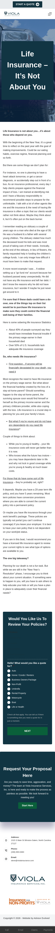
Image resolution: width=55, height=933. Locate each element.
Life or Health (18, 707)
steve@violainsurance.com (22, 860)
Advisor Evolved (42, 918)
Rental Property (19, 693)
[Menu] (50, 14)
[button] (27, 805)
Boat (14, 702)
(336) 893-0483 (17, 852)
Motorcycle (17, 698)
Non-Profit (16, 684)
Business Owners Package (24, 680)
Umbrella (16, 688)
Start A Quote (27, 4)
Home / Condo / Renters (23, 675)
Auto (14, 670)
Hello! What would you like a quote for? (26, 664)
